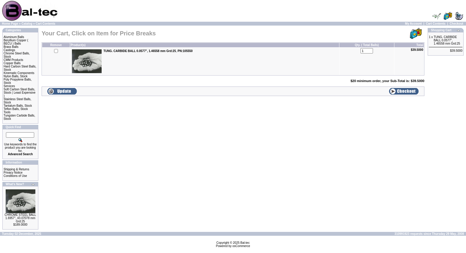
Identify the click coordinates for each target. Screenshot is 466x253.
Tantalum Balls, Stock (18, 105)
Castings (9, 50)
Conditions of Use (15, 175)
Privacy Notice (13, 172)
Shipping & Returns (16, 169)
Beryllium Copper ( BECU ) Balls (16, 42)
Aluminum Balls (14, 37)
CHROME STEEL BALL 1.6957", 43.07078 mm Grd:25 (20, 218)
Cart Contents (45, 23)
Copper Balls (12, 63)
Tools (7, 112)
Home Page (10, 23)
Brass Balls (11, 46)
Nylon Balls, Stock (16, 76)
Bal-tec (245, 242)
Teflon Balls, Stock (16, 109)
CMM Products (13, 60)
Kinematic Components (19, 73)
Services (9, 86)
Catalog (26, 23)
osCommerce (241, 246)
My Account (413, 23)
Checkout (456, 23)
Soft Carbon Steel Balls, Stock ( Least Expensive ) (19, 93)
